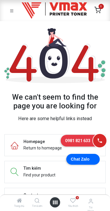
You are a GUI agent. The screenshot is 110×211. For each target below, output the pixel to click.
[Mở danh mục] (55, 202)
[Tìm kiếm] (37, 201)
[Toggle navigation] (11, 10)
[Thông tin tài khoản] (91, 201)
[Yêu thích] (73, 200)
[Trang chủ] (19, 201)
